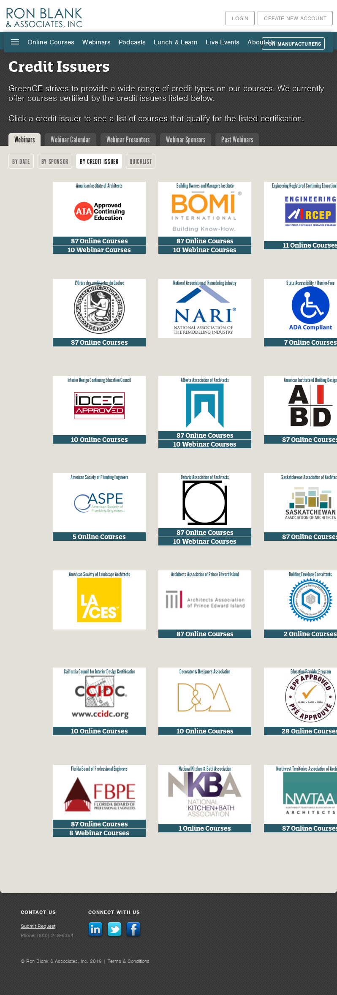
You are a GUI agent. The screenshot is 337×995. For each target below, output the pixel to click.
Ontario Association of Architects (205, 477)
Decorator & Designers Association (204, 672)
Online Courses (50, 42)
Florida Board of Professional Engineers (99, 769)
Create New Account (295, 18)
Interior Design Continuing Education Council (99, 380)
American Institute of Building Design (310, 380)
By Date (21, 162)
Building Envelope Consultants (310, 574)
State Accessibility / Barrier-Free (310, 283)
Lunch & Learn (176, 42)
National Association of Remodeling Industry (204, 283)
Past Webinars (237, 140)
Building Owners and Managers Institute (205, 186)
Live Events (222, 42)
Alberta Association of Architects (205, 380)
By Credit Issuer (99, 162)
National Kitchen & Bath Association (205, 769)
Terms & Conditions (128, 961)
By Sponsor (55, 162)
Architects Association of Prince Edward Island (205, 574)
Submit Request (38, 926)
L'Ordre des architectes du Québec (99, 283)
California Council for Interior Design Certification (99, 672)
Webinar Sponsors (185, 140)
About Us (261, 42)
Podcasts (132, 42)
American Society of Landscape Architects (99, 574)
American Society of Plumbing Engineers (99, 477)
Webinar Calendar (70, 140)
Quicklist (141, 162)
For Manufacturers (293, 44)
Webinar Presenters (128, 140)
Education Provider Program (311, 672)
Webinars (96, 42)
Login (240, 18)
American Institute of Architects (99, 186)
